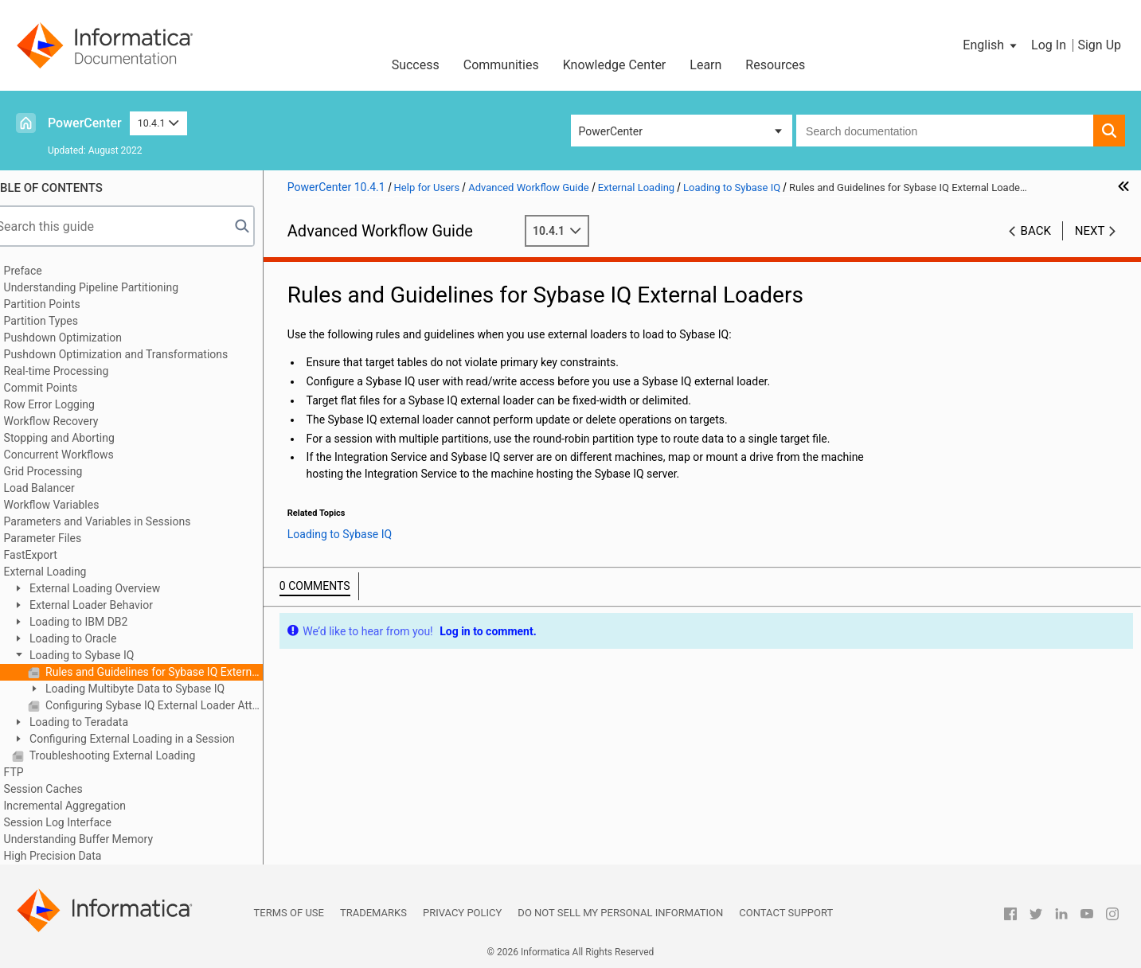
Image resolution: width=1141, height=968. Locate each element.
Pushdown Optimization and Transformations (138, 354)
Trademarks (373, 913)
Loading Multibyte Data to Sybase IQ (156, 688)
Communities (501, 64)
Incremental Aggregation (87, 805)
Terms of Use (289, 913)
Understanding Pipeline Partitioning (113, 287)
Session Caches (65, 789)
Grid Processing (65, 471)
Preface (45, 270)
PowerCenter (85, 123)
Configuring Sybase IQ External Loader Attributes (175, 705)
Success (416, 64)
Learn (705, 64)
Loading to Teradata (100, 722)
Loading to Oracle (94, 638)
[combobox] (944, 130)
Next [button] (1090, 231)
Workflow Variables (74, 504)
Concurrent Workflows (81, 454)
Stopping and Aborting (81, 437)
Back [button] (1036, 231)
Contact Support (786, 913)
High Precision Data (75, 855)
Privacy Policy (462, 913)
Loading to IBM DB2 (99, 621)
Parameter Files (65, 538)
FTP (36, 772)
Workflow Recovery (73, 421)
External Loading (67, 571)
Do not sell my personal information (620, 913)
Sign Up (1099, 45)
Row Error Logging (71, 404)
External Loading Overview (116, 588)
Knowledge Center (614, 64)
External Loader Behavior (112, 605)
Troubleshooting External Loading (133, 755)
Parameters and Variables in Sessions (119, 521)
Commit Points (63, 387)
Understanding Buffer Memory (100, 839)
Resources (775, 64)
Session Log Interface (80, 822)
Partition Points (64, 304)
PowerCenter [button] (611, 131)
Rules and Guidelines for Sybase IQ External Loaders (175, 672)
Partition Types (63, 320)
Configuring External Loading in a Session (153, 738)
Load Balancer (61, 488)
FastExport (53, 554)
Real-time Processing (78, 371)
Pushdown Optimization (85, 337)
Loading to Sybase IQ (103, 655)
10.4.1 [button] (158, 123)
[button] (991, 45)
